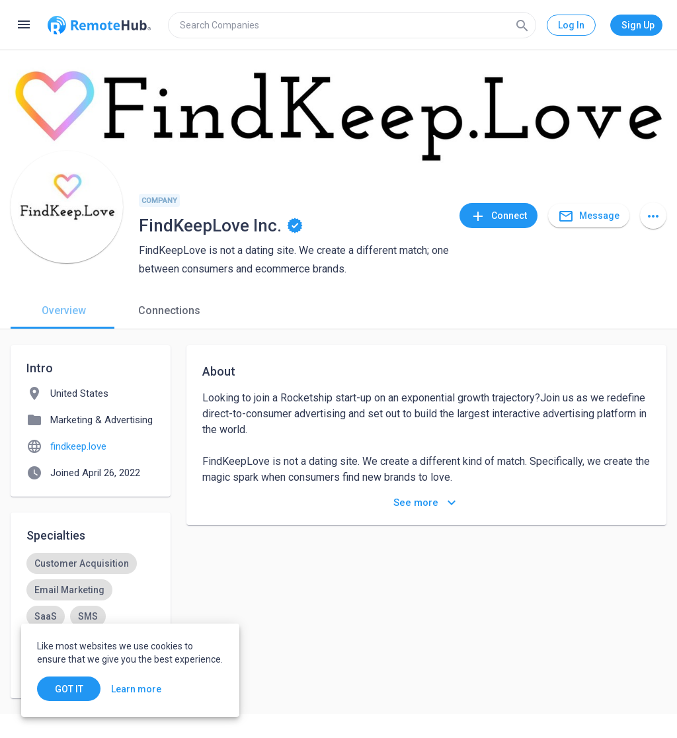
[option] (81, 563)
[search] (352, 25)
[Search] (522, 25)
